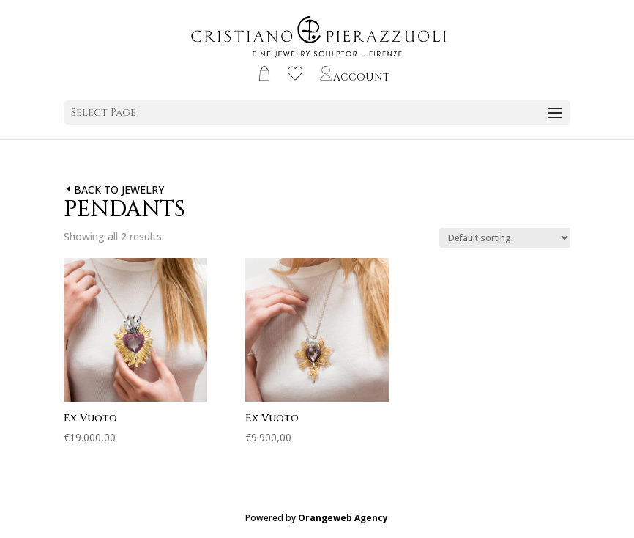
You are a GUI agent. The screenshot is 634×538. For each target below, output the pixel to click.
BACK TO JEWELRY (119, 189)
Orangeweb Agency (343, 518)
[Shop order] (504, 238)
